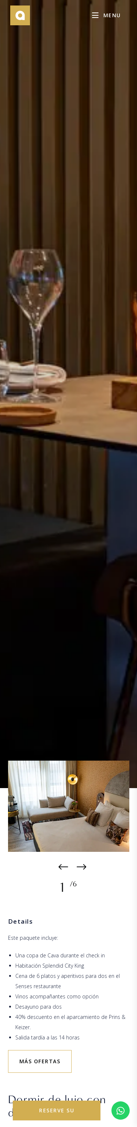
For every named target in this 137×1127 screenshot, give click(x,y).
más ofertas (40, 1061)
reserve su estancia (56, 1113)
